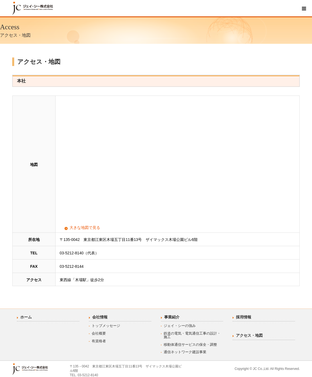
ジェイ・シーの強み (180, 326)
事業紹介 (172, 317)
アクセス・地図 (249, 335)
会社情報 (100, 317)
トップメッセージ (106, 326)
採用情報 (243, 317)
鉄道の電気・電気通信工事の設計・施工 (192, 335)
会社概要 (99, 333)
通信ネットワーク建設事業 (185, 352)
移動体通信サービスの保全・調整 (190, 345)
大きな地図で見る (85, 227)
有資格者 (99, 341)
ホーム (26, 317)
